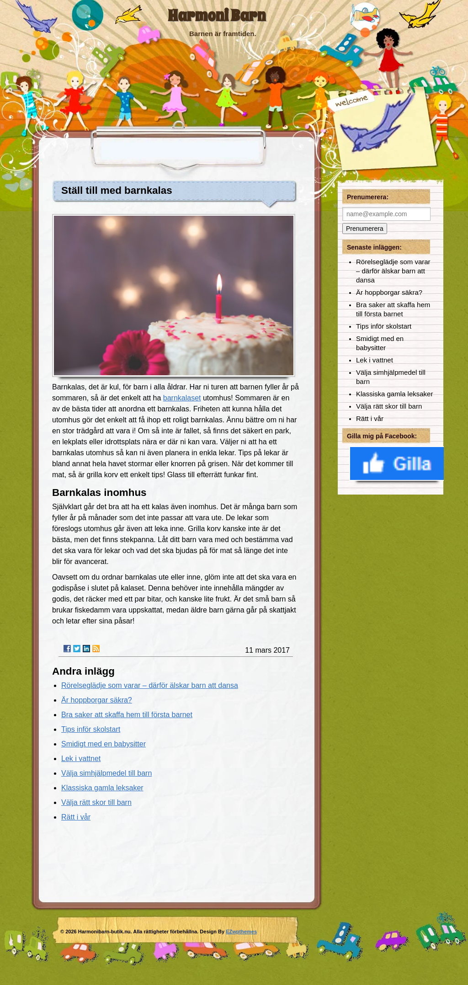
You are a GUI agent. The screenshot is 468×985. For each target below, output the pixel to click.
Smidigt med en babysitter (103, 744)
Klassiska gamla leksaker (102, 788)
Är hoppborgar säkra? (96, 700)
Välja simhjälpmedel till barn (106, 773)
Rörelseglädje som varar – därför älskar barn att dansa (149, 685)
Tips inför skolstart (90, 729)
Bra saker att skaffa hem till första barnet (126, 715)
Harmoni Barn (217, 16)
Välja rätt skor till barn (96, 802)
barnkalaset (182, 398)
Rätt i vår (75, 817)
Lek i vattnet (81, 758)
